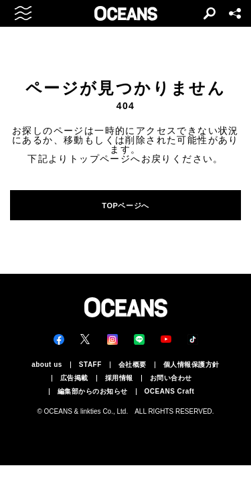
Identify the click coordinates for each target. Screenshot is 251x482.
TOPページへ (125, 206)
